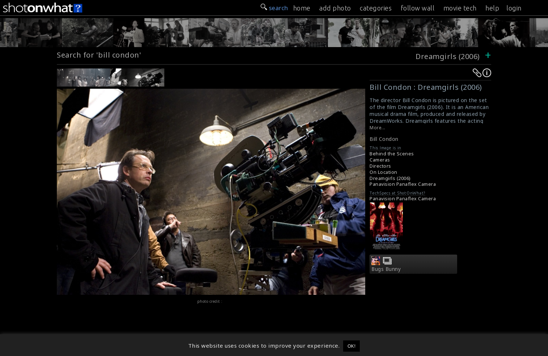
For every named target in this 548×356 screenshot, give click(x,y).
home (302, 8)
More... (377, 128)
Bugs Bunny (386, 269)
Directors (380, 166)
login (514, 8)
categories (376, 8)
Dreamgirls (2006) (448, 56)
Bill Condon (384, 138)
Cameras (380, 160)
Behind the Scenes (392, 154)
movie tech (460, 8)
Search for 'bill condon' (99, 55)
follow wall (418, 8)
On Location (383, 172)
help (492, 8)
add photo (335, 8)
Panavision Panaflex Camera (403, 184)
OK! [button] (351, 346)
